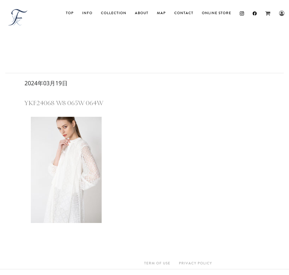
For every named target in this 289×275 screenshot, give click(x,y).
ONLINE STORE (216, 13)
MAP (161, 13)
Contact (183, 13)
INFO (87, 13)
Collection (113, 13)
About (141, 13)
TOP (70, 13)
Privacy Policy (195, 263)
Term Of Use (157, 263)
